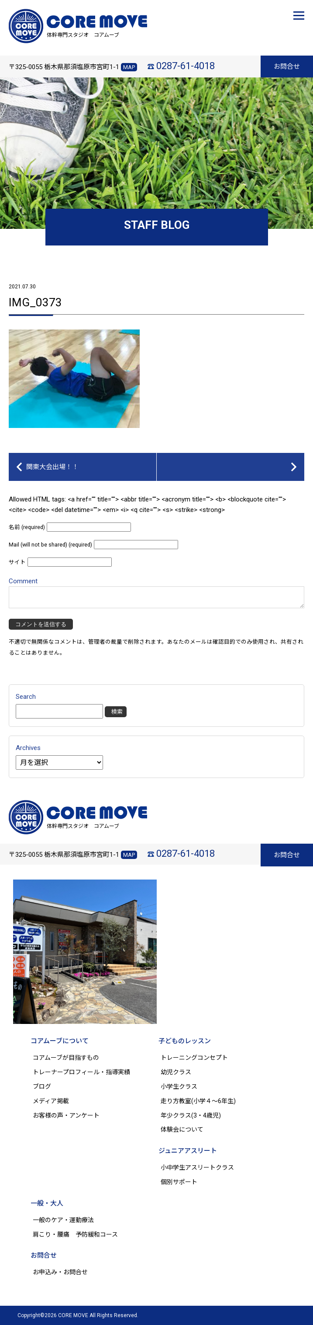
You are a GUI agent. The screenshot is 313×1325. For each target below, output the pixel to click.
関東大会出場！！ (52, 467)
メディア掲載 (51, 1100)
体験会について (182, 1129)
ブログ (42, 1086)
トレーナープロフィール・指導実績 (81, 1072)
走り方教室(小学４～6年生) (201, 1100)
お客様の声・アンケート (66, 1115)
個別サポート (179, 1181)
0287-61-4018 (185, 65)
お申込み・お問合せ (60, 1272)
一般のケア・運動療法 (63, 1219)
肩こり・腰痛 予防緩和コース (75, 1234)
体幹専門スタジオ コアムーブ (83, 35)
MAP (129, 67)
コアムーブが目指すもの (66, 1057)
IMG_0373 (35, 302)
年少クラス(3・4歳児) (191, 1115)
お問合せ (287, 66)
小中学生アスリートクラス (197, 1167)
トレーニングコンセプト (194, 1057)
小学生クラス (179, 1086)
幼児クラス (176, 1072)
